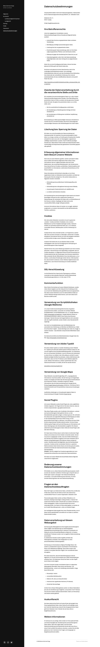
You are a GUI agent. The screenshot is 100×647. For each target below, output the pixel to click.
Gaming (5, 23)
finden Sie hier (67, 394)
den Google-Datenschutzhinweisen (55, 385)
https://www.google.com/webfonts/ (53, 314)
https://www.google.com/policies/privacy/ (57, 337)
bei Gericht (6, 16)
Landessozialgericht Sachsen (12, 18)
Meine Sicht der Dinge (8, 5)
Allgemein (5, 14)
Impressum (6, 28)
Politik (4, 26)
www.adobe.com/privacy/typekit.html (53, 366)
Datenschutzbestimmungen (10, 30)
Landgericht (8, 21)
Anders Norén (84, 641)
